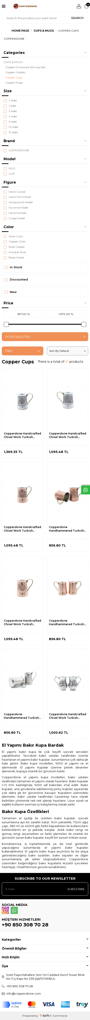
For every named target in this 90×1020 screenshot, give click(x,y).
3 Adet (10, 111)
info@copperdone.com (23, 993)
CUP (9, 174)
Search (77, 18)
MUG (9, 168)
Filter (22, 350)
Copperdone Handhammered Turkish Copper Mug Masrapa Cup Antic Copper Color (66, 529)
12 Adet (11, 132)
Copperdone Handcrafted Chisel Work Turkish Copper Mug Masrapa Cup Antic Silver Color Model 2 (67, 435)
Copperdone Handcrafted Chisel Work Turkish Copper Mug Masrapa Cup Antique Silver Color (67, 716)
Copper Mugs (14, 82)
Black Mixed (14, 257)
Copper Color (15, 241)
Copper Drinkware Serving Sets (25, 67)
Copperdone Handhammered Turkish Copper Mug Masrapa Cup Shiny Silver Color (21, 716)
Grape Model (14, 218)
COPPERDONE (16, 150)
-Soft (45, 1015)
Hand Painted (15, 213)
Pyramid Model (16, 207)
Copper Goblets (15, 72)
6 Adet (10, 121)
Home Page (20, 30)
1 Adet (10, 106)
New (10, 292)
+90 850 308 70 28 (25, 925)
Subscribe (76, 889)
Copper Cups (13, 77)
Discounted (16, 279)
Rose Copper (14, 247)
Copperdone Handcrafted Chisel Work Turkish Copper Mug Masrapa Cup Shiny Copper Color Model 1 (22, 622)
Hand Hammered (17, 197)
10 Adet (11, 127)
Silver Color (13, 236)
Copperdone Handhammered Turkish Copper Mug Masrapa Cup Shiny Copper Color (66, 622)
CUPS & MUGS (44, 30)
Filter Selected (45, 336)
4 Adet (10, 116)
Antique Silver (15, 252)
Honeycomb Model (18, 202)
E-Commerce (58, 1015)
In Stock (13, 267)
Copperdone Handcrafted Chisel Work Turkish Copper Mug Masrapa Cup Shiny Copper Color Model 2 (22, 529)
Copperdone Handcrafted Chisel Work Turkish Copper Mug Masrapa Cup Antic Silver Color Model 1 (22, 435)
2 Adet (10, 100)
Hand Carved (14, 192)
